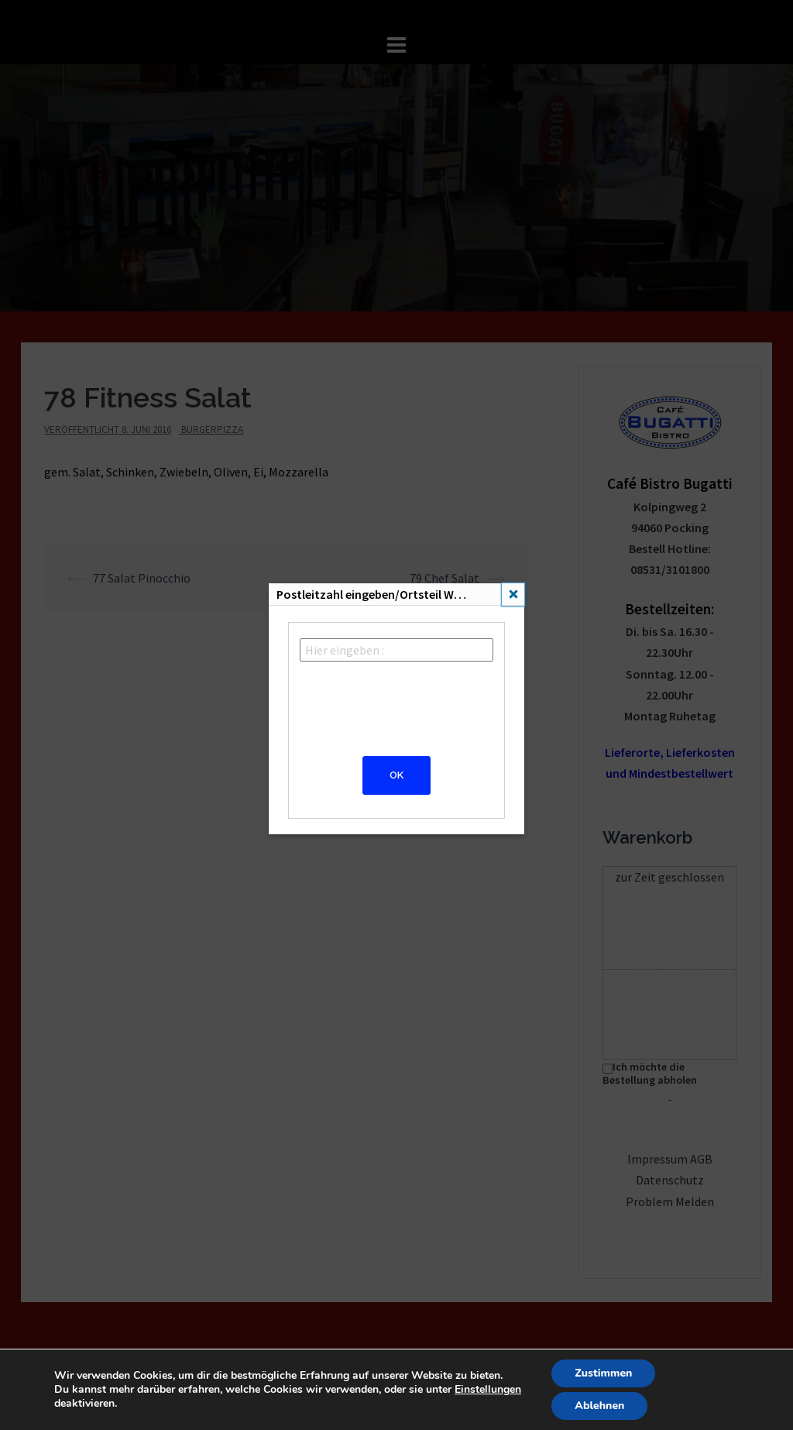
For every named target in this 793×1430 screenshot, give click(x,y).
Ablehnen (599, 1405)
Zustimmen (603, 1373)
